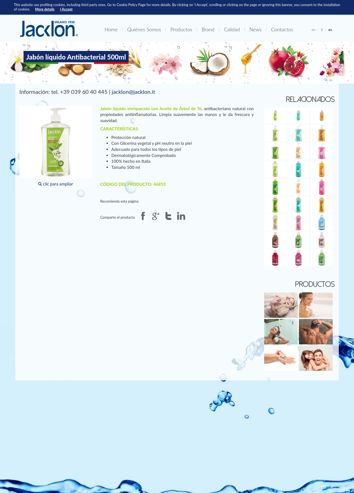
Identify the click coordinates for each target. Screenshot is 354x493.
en (314, 29)
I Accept (66, 9)
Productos (181, 29)
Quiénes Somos (144, 29)
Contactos (282, 29)
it (322, 29)
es (330, 29)
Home (111, 29)
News (255, 29)
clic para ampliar (55, 146)
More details (44, 9)
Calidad (232, 29)
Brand (208, 29)
